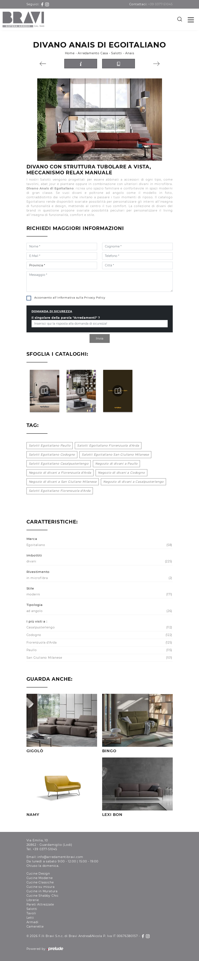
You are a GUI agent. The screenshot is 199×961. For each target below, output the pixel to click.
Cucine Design (38, 873)
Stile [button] (30, 588)
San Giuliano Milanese (98, 658)
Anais (129, 53)
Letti (30, 918)
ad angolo (98, 611)
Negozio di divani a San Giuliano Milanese (63, 482)
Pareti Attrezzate (40, 904)
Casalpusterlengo (98, 627)
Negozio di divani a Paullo (116, 463)
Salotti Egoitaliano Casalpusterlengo (59, 463)
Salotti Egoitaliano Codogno (52, 454)
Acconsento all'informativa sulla (69, 297)
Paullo (98, 650)
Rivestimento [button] (38, 572)
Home (70, 53)
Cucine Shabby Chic (42, 896)
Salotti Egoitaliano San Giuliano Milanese (115, 454)
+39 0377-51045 (160, 4)
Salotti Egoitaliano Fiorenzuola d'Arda (108, 445)
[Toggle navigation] (190, 19)
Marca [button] (31, 539)
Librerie (32, 900)
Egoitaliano (98, 545)
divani (98, 561)
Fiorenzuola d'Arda (98, 642)
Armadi (32, 922)
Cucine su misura (40, 887)
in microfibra (98, 578)
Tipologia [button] (34, 605)
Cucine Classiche (40, 882)
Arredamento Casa (93, 53)
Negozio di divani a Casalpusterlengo (133, 482)
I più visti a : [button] (36, 621)
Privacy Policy (94, 297)
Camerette (35, 926)
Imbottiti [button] (34, 555)
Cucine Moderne (39, 878)
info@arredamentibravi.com (60, 857)
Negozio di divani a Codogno (121, 473)
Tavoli (31, 913)
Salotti (116, 53)
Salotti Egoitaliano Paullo (50, 445)
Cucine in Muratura (42, 891)
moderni (98, 594)
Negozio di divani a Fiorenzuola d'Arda (60, 473)
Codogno (98, 635)
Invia (99, 338)
